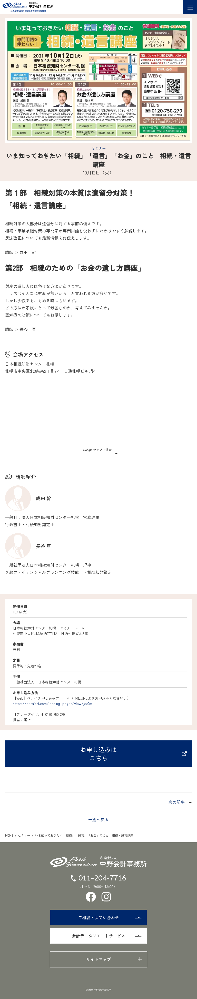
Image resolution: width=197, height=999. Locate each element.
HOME (9, 835)
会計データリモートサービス (107, 936)
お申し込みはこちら (133, 753)
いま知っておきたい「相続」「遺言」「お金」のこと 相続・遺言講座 (84, 835)
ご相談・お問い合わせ (110, 917)
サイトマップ (98, 959)
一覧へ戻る (98, 819)
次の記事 (176, 802)
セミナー (98, 148)
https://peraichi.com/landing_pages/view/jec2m (52, 703)
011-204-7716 (98, 878)
